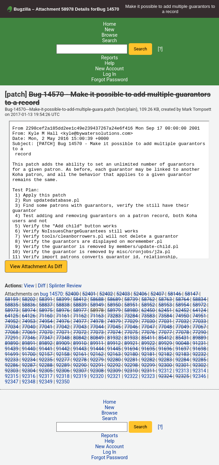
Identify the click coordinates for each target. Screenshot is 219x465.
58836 (28, 305)
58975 (45, 310)
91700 (28, 354)
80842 (80, 338)
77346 (28, 338)
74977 (80, 321)
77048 (165, 327)
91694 (131, 348)
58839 (80, 305)
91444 (97, 348)
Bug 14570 (108, 9)
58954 (182, 305)
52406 (140, 294)
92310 (131, 370)
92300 (165, 365)
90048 (182, 343)
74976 (62, 321)
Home (109, 24)
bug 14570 (51, 294)
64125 (11, 316)
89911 (97, 343)
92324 (165, 376)
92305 (45, 370)
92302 (199, 365)
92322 (131, 376)
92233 (11, 359)
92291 (97, 365)
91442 (62, 348)
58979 (113, 310)
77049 (182, 327)
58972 (199, 305)
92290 (80, 365)
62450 (148, 310)
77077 (165, 332)
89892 (45, 343)
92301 (182, 365)
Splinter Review (65, 285)
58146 (174, 294)
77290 (199, 332)
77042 (62, 327)
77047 (148, 327)
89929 (165, 343)
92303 (11, 370)
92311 (148, 370)
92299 (148, 365)
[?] (160, 48)
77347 (45, 338)
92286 (11, 365)
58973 (11, 310)
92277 (62, 359)
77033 (199, 321)
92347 (11, 381)
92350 (62, 381)
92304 (28, 370)
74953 (28, 321)
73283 (113, 316)
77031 (165, 321)
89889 (199, 338)
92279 (97, 359)
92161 (80, 354)
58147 (191, 294)
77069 (28, 332)
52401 (89, 294)
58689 (113, 299)
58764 (182, 299)
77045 (113, 327)
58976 (62, 310)
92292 (113, 365)
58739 (131, 299)
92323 (148, 376)
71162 (80, 316)
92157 (45, 354)
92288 (45, 365)
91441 (45, 348)
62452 (182, 310)
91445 (113, 348)
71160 (45, 316)
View (29, 285)
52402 (106, 294)
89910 (80, 343)
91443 (80, 348)
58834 (199, 299)
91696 (165, 348)
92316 (28, 376)
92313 (182, 370)
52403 (123, 294)
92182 (165, 354)
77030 (148, 321)
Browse (109, 35)
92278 (80, 359)
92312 (165, 370)
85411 (148, 338)
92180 (131, 354)
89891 (28, 343)
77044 (97, 327)
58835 (11, 305)
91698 (199, 348)
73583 (148, 316)
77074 (113, 332)
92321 (113, 376)
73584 (165, 316)
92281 (131, 359)
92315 (11, 376)
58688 (97, 299)
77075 (131, 332)
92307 (80, 370)
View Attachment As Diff (36, 266)
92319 (80, 376)
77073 (97, 332)
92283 (165, 359)
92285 (199, 359)
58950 (113, 305)
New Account (109, 68)
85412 (165, 338)
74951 (199, 316)
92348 (28, 381)
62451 (165, 310)
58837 (45, 305)
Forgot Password (109, 79)
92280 (113, 359)
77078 (182, 332)
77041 (45, 327)
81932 (113, 338)
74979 (113, 321)
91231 (199, 343)
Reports (109, 57)
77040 (28, 327)
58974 (28, 310)
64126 (28, 316)
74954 (45, 321)
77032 (182, 321)
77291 (11, 338)
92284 (182, 359)
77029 (131, 321)
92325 (182, 376)
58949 (97, 305)
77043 (80, 327)
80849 (97, 338)
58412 (80, 299)
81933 (131, 338)
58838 (62, 305)
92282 (148, 359)
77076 (148, 332)
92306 (62, 370)
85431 (182, 338)
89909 (62, 343)
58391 (45, 299)
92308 (97, 370)
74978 (97, 321)
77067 (199, 327)
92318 (62, 376)
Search (109, 40)
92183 (182, 354)
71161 (62, 316)
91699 (11, 354)
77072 (80, 332)
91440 (28, 348)
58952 (148, 305)
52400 (72, 294)
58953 (165, 305)
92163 (113, 354)
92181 (148, 354)
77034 (11, 327)
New (109, 29)
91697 (182, 348)
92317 (45, 376)
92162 (97, 354)
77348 (62, 338)
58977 (80, 310)
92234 (28, 359)
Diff (41, 285)
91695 (148, 348)
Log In (109, 74)
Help (110, 63)
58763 (165, 299)
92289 (62, 365)
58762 (148, 299)
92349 (45, 381)
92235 (45, 359)
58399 (62, 299)
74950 (182, 316)
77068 (11, 332)
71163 (97, 316)
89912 (113, 343)
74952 (11, 321)
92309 (113, 370)
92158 (62, 354)
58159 (11, 299)
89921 (131, 343)
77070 (45, 332)
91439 (11, 348)
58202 (28, 299)
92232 (199, 354)
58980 (131, 310)
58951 (131, 305)
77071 (62, 332)
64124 (199, 310)
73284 (131, 316)
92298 (131, 365)
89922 (148, 343)
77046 (131, 327)
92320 (97, 376)
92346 (199, 376)
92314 (199, 370)
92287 (28, 365)
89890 (11, 343)
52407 (157, 294)
